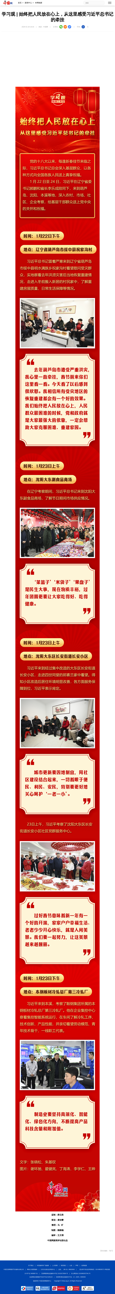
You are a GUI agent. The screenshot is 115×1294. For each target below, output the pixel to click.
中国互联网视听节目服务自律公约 (14, 1269)
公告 (71, 1265)
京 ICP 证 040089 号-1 (31, 1273)
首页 (20, 3)
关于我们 (31, 1265)
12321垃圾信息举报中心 (48, 1269)
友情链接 (84, 1265)
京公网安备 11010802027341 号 (80, 1273)
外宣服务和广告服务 (43, 1265)
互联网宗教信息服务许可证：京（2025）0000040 (71, 1277)
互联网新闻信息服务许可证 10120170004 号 (54, 1273)
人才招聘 (55, 1265)
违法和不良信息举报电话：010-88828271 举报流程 (94, 1269)
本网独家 (38, 3)
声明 (76, 1265)
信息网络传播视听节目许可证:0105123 (41, 1277)
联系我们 (63, 1265)
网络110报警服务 (32, 1269)
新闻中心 (28, 3)
